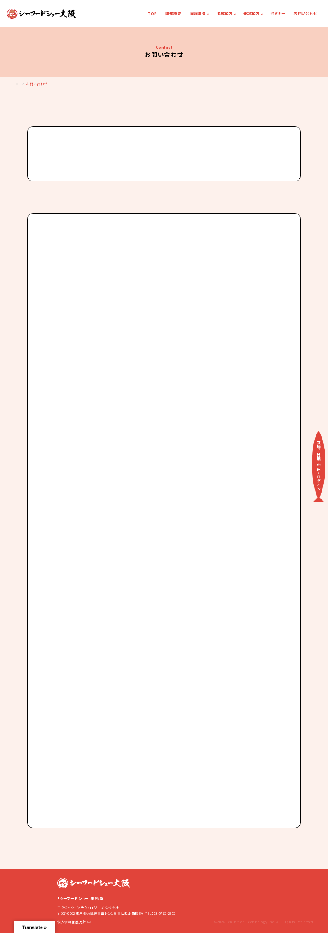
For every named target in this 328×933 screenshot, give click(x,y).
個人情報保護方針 (74, 921)
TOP (152, 13)
